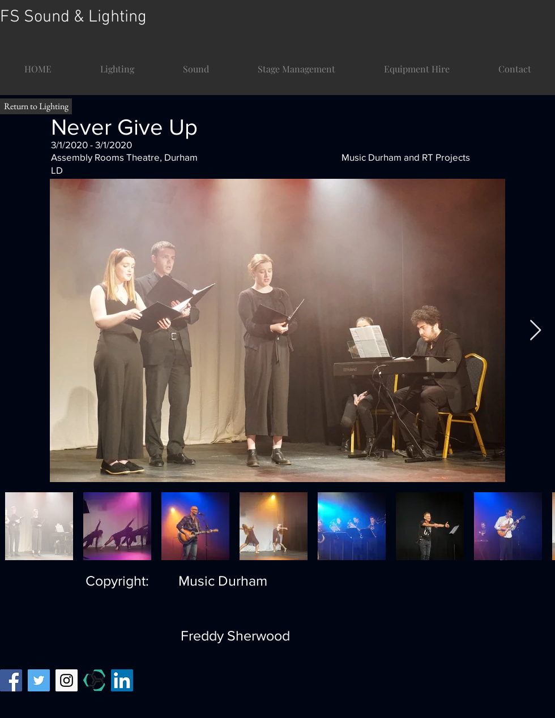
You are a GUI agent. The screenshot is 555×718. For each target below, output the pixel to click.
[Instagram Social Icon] (67, 680)
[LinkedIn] (122, 680)
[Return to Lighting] (36, 106)
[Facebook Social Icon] (11, 680)
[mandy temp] (94, 680)
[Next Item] (535, 331)
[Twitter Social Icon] (39, 680)
